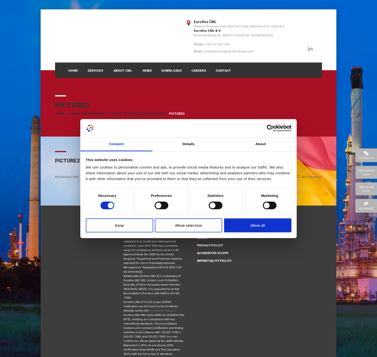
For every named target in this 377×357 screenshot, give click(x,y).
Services (95, 70)
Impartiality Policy (214, 261)
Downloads (171, 70)
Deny (119, 225)
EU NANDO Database (163, 310)
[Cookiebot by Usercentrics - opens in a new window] (270, 128)
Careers (198, 70)
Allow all (257, 225)
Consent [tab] (116, 144)
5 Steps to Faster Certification (136, 113)
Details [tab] (188, 144)
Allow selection (188, 225)
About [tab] (260, 144)
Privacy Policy (210, 245)
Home (73, 70)
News (147, 70)
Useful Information (86, 113)
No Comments (308, 177)
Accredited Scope (212, 253)
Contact (223, 70)
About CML (122, 70)
